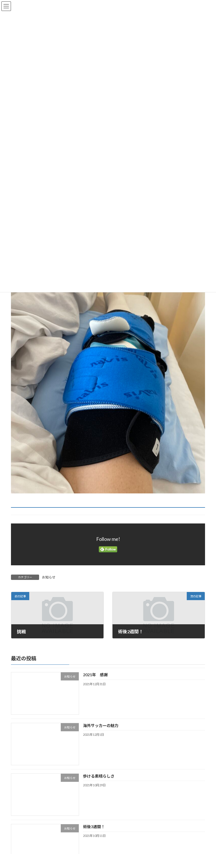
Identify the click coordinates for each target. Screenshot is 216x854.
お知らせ (48, 577)
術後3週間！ (94, 826)
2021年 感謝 (95, 675)
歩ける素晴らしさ (98, 776)
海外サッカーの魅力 (102, 725)
